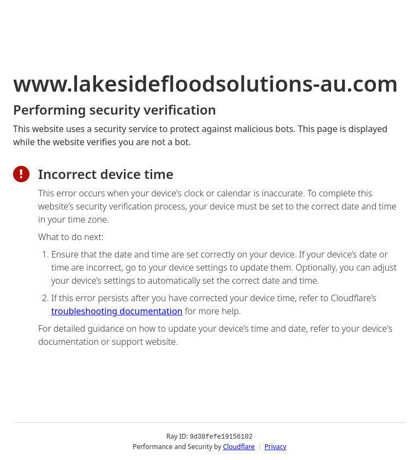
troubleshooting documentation (117, 311)
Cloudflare (239, 446)
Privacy (275, 446)
